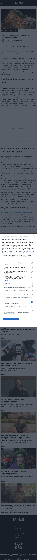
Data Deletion (11, 324)
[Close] (34, 236)
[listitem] (18, 260)
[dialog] (18, 280)
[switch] (32, 263)
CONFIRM (10, 318)
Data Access (18, 324)
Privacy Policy (26, 324)
